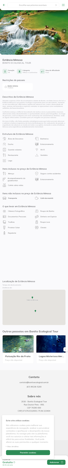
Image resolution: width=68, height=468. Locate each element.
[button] (9, 461)
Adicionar (56, 462)
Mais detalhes (12, 446)
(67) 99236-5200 (34, 387)
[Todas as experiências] (5, 5)
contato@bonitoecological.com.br (34, 382)
